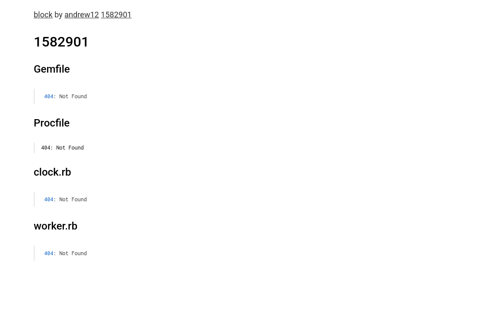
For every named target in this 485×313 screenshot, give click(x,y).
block (43, 14)
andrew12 (81, 14)
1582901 (116, 14)
